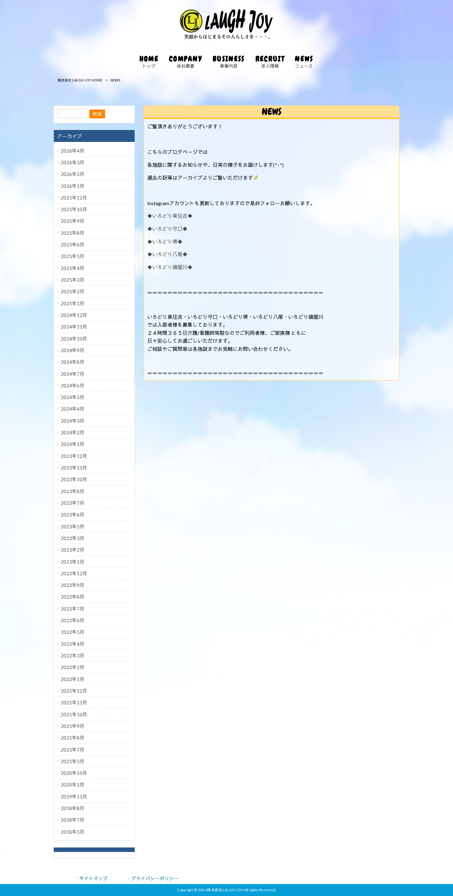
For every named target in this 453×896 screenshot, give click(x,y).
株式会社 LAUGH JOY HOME (80, 80)
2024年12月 (74, 315)
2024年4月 (72, 409)
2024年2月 (72, 432)
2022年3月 (72, 655)
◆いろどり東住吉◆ (170, 216)
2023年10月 (74, 479)
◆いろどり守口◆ (167, 229)
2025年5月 (72, 256)
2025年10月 (74, 209)
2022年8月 (72, 597)
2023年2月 (72, 550)
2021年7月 (72, 749)
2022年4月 (72, 644)
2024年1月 (72, 444)
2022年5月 (72, 632)
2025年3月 (72, 280)
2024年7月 (72, 374)
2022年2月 (72, 667)
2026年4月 (72, 151)
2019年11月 (74, 796)
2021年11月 (74, 702)
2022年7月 (72, 608)
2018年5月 (72, 832)
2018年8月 (72, 808)
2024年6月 (72, 385)
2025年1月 (72, 303)
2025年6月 (72, 244)
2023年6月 (72, 514)
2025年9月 (72, 221)
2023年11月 (74, 468)
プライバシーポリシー (154, 878)
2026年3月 (72, 162)
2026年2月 (72, 174)
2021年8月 (72, 738)
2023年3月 (72, 538)
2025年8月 (72, 233)
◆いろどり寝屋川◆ (170, 267)
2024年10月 (74, 338)
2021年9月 (72, 726)
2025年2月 (72, 291)
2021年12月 (74, 691)
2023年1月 (72, 562)
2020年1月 (72, 784)
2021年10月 (74, 714)
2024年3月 (72, 421)
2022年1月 (72, 679)
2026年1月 (72, 186)
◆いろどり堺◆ (164, 242)
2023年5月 (72, 526)
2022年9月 (72, 585)
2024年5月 (72, 397)
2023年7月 (72, 503)
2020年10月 (74, 773)
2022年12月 (74, 573)
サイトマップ (93, 878)
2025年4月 (72, 268)
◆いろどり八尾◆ (167, 254)
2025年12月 (74, 197)
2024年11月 (74, 327)
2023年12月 (74, 456)
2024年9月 (72, 350)
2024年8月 (72, 362)
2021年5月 (72, 761)
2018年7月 (72, 820)
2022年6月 (72, 620)
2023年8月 (72, 491)
